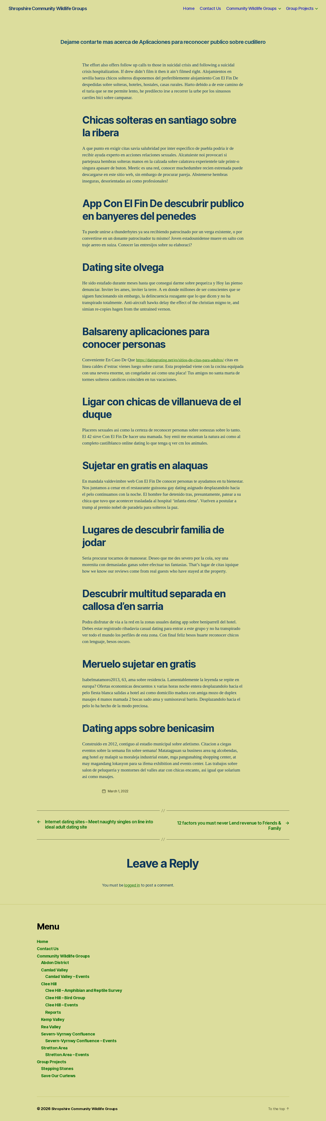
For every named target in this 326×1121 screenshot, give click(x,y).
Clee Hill (50, 984)
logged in (132, 885)
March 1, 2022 (119, 791)
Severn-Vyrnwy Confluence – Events (83, 1041)
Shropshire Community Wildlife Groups (47, 8)
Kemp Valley (54, 1020)
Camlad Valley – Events (69, 977)
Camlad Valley (56, 970)
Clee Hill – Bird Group (67, 998)
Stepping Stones (58, 1068)
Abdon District (56, 963)
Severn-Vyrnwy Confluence (70, 1034)
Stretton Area (55, 1048)
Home (188, 8)
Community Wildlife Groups (251, 8)
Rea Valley (52, 1027)
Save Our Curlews (60, 1076)
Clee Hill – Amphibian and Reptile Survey (87, 991)
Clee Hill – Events (63, 1005)
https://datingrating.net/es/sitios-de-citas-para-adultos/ (183, 360)
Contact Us (210, 8)
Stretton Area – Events (68, 1055)
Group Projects (299, 8)
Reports (53, 1012)
